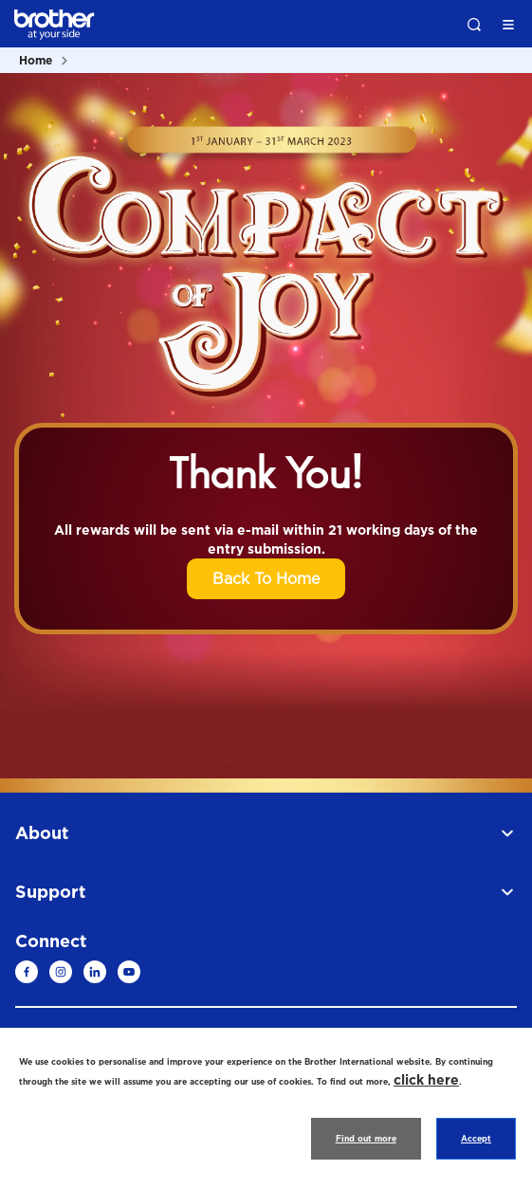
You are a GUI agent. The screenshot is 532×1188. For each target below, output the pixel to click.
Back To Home (266, 578)
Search (474, 24)
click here (426, 1079)
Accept (476, 1138)
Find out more (366, 1138)
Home (35, 60)
